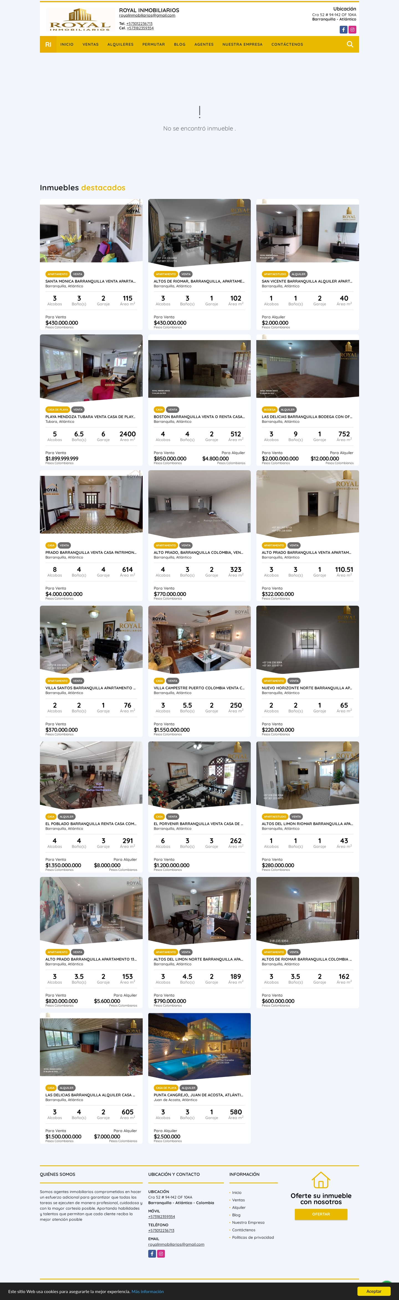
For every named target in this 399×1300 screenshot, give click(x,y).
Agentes (204, 44)
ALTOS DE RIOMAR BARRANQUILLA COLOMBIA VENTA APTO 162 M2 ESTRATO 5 (308, 959)
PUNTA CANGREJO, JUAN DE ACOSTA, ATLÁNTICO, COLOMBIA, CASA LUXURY (199, 1095)
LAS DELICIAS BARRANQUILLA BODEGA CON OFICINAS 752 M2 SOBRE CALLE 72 (308, 416)
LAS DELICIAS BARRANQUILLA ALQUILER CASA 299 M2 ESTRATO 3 (91, 1095)
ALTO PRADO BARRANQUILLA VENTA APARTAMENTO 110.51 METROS (308, 552)
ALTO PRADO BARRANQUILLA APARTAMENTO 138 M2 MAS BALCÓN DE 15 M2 (91, 959)
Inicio (67, 44)
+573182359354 (140, 27)
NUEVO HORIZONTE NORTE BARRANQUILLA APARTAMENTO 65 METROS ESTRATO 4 (308, 688)
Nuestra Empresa (242, 44)
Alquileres (121, 44)
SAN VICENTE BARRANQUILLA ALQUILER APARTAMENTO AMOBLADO (308, 281)
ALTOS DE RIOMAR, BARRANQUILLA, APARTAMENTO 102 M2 (199, 281)
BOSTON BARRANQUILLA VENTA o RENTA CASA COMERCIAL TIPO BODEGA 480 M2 (199, 416)
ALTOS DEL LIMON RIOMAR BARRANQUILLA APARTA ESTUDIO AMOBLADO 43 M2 (308, 824)
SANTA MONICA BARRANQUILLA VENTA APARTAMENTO (91, 281)
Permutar (153, 44)
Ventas (91, 44)
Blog (180, 44)
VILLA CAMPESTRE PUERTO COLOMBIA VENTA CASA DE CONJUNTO (199, 688)
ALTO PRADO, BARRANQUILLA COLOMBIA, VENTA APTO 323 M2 (199, 552)
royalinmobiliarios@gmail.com (147, 15)
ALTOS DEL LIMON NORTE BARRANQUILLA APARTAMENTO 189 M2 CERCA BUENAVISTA (199, 959)
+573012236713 (139, 23)
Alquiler (239, 1207)
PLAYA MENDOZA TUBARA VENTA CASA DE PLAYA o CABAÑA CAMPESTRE (91, 416)
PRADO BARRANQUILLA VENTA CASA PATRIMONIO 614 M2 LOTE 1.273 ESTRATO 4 (91, 552)
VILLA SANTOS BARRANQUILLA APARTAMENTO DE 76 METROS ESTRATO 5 (91, 688)
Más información (148, 1292)
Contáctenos (287, 44)
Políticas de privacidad (253, 1237)
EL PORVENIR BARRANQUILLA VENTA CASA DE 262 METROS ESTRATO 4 (199, 824)
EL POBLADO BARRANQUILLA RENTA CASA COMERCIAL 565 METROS (91, 824)
